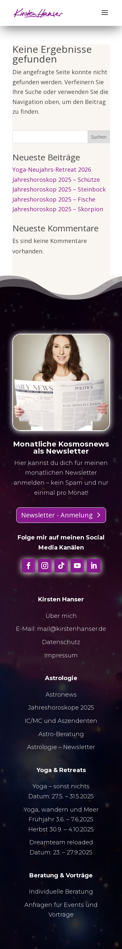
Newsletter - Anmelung (57, 515)
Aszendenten (77, 720)
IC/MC (33, 720)
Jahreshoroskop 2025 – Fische (53, 199)
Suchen (98, 137)
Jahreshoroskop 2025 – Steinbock (59, 189)
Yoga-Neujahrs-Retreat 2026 (51, 169)
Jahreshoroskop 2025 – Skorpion (57, 209)
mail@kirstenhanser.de (71, 628)
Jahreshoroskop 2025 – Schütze (56, 179)
